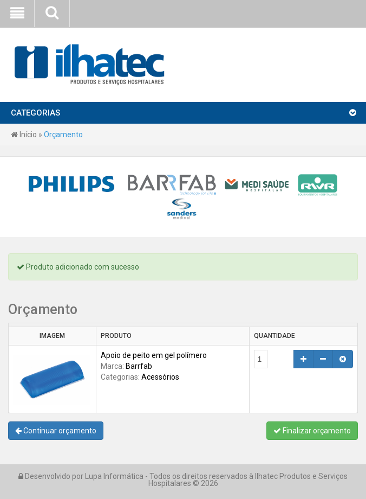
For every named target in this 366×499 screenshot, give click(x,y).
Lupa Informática (114, 476)
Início (24, 134)
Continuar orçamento (55, 430)
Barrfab (139, 366)
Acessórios (160, 377)
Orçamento (63, 134)
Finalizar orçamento (312, 430)
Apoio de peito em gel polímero (154, 355)
